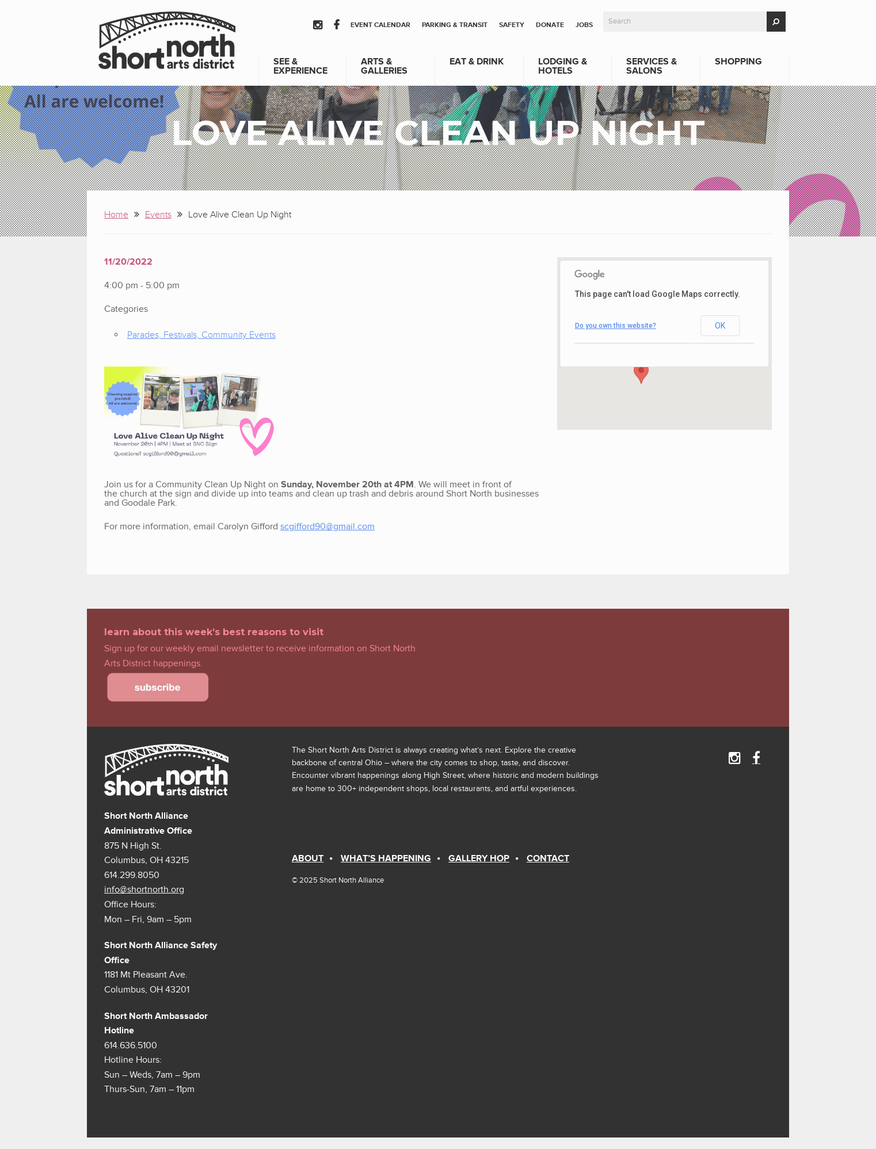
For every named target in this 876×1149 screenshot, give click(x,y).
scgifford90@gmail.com (327, 526)
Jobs (584, 25)
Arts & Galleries (384, 66)
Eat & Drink (477, 61)
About (307, 858)
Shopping (738, 61)
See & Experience (300, 66)
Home (116, 214)
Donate (550, 25)
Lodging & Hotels (562, 66)
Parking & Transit (454, 25)
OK (720, 325)
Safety (511, 25)
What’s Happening (386, 858)
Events (158, 214)
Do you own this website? (615, 326)
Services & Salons (651, 66)
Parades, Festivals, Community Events (201, 335)
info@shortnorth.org (144, 889)
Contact (548, 858)
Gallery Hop (478, 858)
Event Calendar (380, 25)
